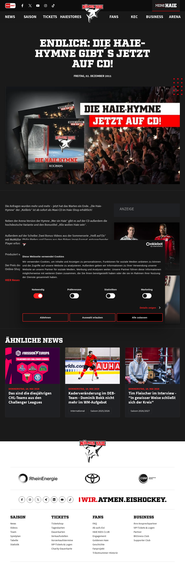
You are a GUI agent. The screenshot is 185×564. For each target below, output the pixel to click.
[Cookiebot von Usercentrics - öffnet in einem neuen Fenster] (148, 244)
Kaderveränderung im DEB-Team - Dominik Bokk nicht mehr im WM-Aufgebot (91, 397)
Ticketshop (57, 523)
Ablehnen (45, 317)
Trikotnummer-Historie (105, 552)
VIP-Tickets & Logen (61, 544)
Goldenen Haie (101, 540)
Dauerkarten (58, 531)
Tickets (50, 16)
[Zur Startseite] (92, 13)
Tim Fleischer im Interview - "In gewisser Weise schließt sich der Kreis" (152, 397)
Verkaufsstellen (59, 536)
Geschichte (98, 544)
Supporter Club (142, 540)
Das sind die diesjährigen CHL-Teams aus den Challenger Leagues (30, 397)
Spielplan (15, 536)
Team (13, 531)
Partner (138, 531)
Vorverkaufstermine (62, 540)
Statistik (14, 544)
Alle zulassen (139, 317)
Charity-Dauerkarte (61, 548)
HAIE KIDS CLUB (101, 531)
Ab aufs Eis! (99, 527)
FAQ (95, 523)
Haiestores (70, 16)
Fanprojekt (98, 548)
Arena (175, 16)
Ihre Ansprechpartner (145, 523)
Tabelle (14, 540)
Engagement (99, 536)
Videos (14, 527)
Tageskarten (58, 527)
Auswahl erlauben (92, 317)
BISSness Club (141, 536)
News (13, 523)
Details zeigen (148, 307)
